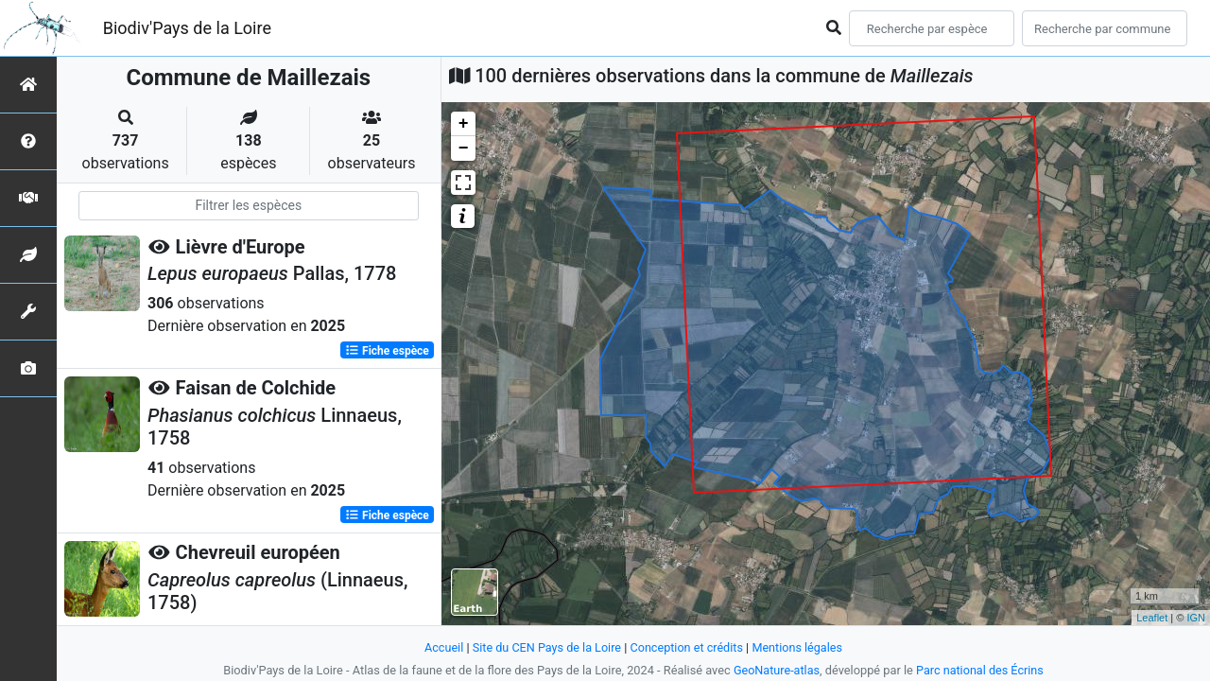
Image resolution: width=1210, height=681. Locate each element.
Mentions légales (799, 647)
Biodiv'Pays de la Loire (187, 28)
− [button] (463, 148)
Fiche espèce (387, 350)
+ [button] (463, 124)
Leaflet (1151, 617)
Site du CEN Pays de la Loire (545, 647)
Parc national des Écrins (981, 670)
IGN (1195, 617)
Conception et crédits (687, 647)
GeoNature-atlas (776, 670)
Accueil (441, 647)
